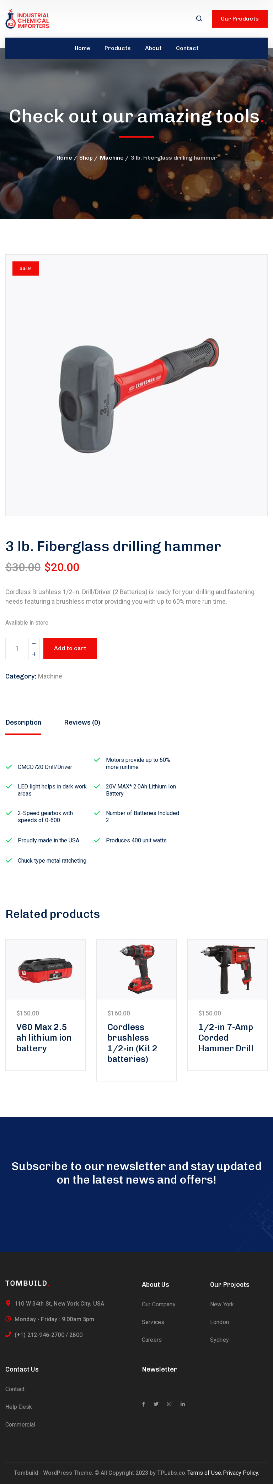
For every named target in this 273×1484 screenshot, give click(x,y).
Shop (86, 157)
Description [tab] (23, 722)
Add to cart (70, 648)
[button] (250, 272)
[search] (199, 19)
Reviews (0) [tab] (82, 722)
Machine (112, 157)
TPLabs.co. (172, 1472)
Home (64, 157)
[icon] (143, 1404)
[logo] (27, 18)
